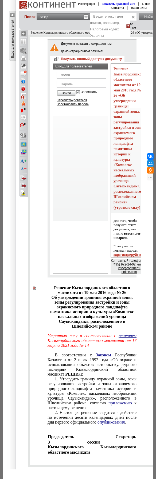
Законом (103, 355)
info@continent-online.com (129, 270)
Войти (66, 93)
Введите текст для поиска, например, (106, 26)
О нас (146, 4)
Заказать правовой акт (118, 4)
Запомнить (89, 92)
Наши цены (139, 8)
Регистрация (86, 4)
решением (127, 335)
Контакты (117, 8)
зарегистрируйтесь (129, 255)
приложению (120, 403)
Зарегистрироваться (72, 100)
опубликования (111, 422)
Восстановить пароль (73, 104)
